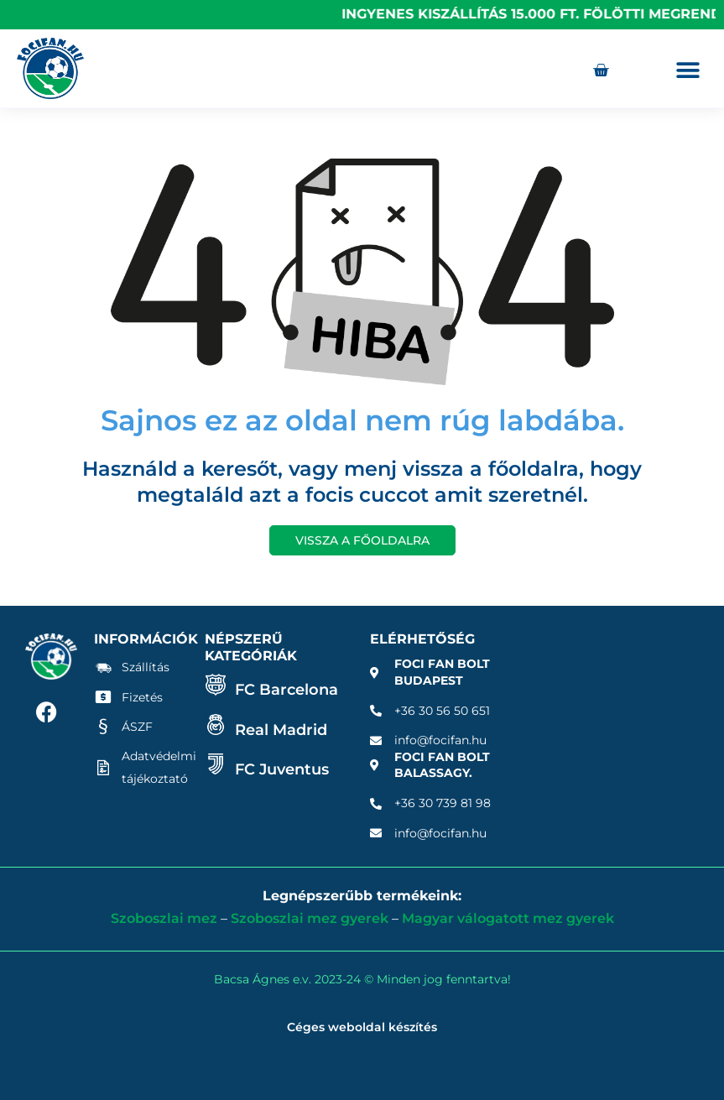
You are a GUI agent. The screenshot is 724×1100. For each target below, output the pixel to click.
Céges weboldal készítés (362, 1027)
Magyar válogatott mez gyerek (508, 918)
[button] (688, 70)
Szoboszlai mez (164, 918)
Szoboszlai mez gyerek (309, 918)
